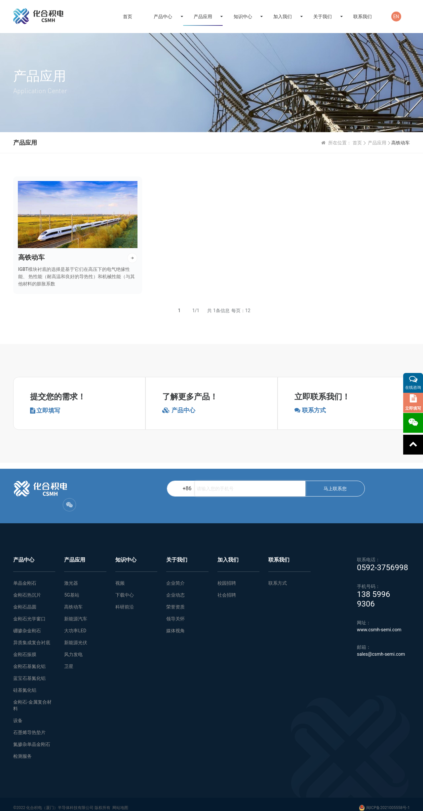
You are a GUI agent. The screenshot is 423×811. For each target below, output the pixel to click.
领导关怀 (175, 612)
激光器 (71, 576)
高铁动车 (73, 600)
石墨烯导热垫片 (29, 725)
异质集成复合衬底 (31, 636)
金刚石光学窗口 (29, 612)
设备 (17, 714)
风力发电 (73, 647)
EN (396, 16)
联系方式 (277, 576)
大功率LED (75, 624)
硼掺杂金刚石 (27, 624)
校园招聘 (226, 576)
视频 (120, 576)
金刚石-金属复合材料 (32, 699)
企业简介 (175, 576)
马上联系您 (253, 495)
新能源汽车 (75, 612)
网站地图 (120, 801)
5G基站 (71, 588)
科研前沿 (124, 600)
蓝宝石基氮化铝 (29, 671)
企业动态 (175, 588)
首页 (127, 16)
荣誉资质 (175, 600)
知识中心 (243, 16)
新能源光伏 (75, 636)
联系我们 (362, 16)
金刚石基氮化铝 (29, 659)
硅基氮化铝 (24, 683)
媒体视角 (175, 624)
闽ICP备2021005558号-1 (388, 801)
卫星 (68, 659)
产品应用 (203, 16)
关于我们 (322, 16)
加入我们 (282, 16)
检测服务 (22, 749)
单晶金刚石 (24, 576)
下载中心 (124, 588)
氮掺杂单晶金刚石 (31, 737)
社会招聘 (226, 588)
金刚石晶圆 (24, 600)
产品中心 (163, 16)
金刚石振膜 (24, 647)
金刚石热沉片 (27, 588)
